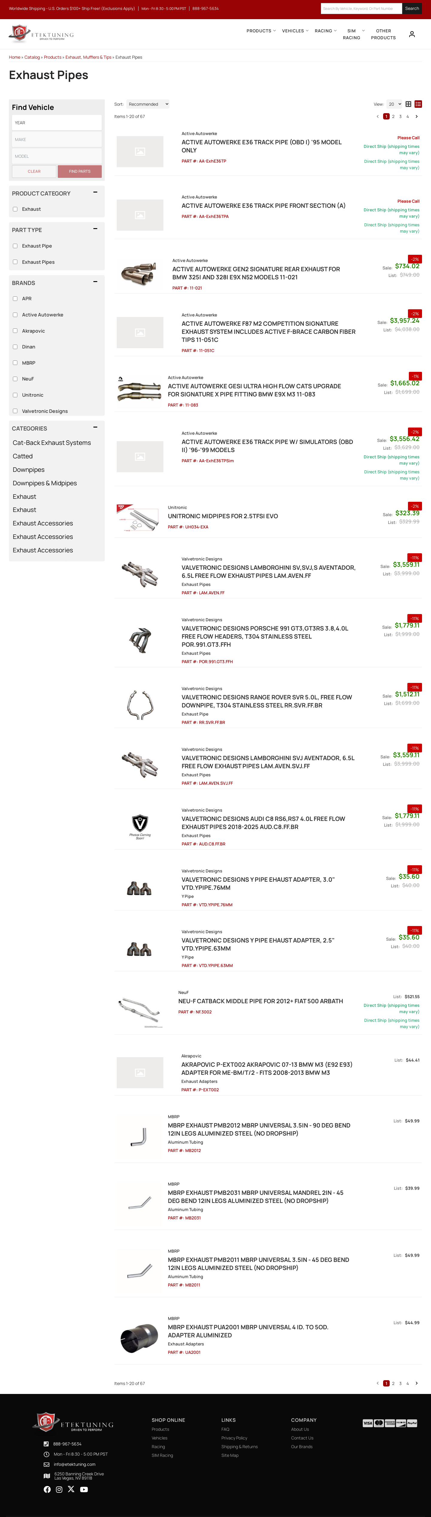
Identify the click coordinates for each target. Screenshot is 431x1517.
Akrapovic (33, 331)
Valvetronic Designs (45, 411)
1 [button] (386, 116)
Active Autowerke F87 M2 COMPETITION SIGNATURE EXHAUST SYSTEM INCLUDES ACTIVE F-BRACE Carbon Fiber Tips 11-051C (258, 327)
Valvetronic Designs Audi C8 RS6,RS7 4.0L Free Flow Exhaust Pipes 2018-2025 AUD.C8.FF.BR (248, 804)
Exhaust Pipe (37, 246)
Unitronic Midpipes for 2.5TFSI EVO (221, 507)
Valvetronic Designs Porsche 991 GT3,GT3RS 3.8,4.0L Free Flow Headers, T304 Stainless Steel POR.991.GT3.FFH (257, 622)
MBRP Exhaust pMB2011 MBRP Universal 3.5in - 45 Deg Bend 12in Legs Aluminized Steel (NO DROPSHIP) (256, 1242)
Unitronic (32, 395)
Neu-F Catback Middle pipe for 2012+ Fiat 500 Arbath (248, 983)
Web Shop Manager (269, 1499)
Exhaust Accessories (43, 523)
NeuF (28, 378)
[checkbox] (15, 298)
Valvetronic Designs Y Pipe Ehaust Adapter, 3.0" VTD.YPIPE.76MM (242, 865)
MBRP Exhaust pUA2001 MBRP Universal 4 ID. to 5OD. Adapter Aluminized (246, 1308)
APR (26, 298)
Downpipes (29, 469)
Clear (34, 171)
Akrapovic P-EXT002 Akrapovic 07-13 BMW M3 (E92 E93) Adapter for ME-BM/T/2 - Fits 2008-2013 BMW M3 (252, 1050)
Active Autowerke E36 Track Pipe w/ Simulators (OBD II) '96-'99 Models (255, 436)
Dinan (28, 346)
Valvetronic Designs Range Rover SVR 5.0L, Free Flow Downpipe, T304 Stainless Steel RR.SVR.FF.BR (251, 683)
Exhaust (24, 496)
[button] (235, 34)
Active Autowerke (42, 314)
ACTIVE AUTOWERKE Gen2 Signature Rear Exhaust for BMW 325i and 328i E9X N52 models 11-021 (258, 273)
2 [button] (393, 116)
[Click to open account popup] (412, 34)
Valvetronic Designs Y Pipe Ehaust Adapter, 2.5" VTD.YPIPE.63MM (242, 926)
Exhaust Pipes (38, 262)
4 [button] (407, 116)
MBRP (28, 363)
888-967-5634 (67, 1418)
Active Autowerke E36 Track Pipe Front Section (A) (248, 205)
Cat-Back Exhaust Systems (52, 442)
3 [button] (400, 116)
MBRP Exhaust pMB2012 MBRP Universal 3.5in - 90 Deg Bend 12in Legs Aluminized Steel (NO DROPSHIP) (257, 1111)
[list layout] (418, 104)
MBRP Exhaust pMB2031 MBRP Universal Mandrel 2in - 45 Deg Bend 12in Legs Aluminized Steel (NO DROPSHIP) (254, 1177)
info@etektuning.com (74, 1439)
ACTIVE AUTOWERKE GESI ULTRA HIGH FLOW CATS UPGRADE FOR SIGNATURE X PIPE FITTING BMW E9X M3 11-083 (259, 382)
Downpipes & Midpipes (45, 483)
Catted (23, 456)
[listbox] (57, 122)
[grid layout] (408, 104)
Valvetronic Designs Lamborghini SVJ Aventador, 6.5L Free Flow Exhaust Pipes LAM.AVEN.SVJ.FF (252, 744)
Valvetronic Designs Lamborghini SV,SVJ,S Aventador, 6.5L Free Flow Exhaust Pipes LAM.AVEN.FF (253, 561)
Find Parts (79, 171)
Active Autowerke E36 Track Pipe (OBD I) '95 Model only (254, 142)
